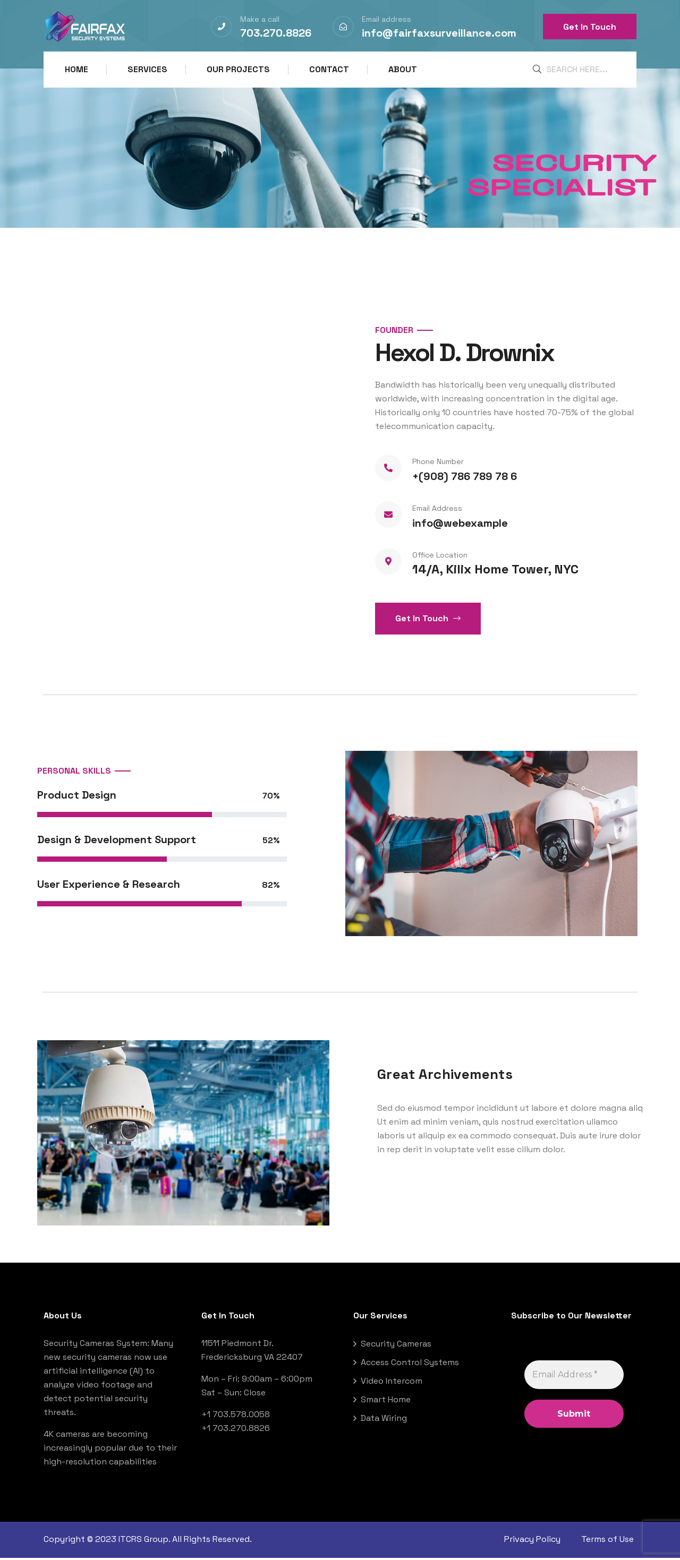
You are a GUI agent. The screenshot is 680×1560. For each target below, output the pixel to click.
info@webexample (460, 526)
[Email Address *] (574, 1378)
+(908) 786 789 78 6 (464, 479)
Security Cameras (396, 1346)
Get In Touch (589, 26)
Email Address (437, 511)
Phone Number (438, 464)
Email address (386, 19)
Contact (329, 69)
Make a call (259, 19)
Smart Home (386, 1402)
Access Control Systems (410, 1365)
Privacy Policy (532, 1542)
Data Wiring (384, 1421)
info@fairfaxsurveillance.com (439, 33)
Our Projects (238, 69)
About (402, 69)
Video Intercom (391, 1384)
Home (76, 69)
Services (147, 69)
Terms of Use (610, 1542)
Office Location (440, 557)
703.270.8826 (275, 33)
